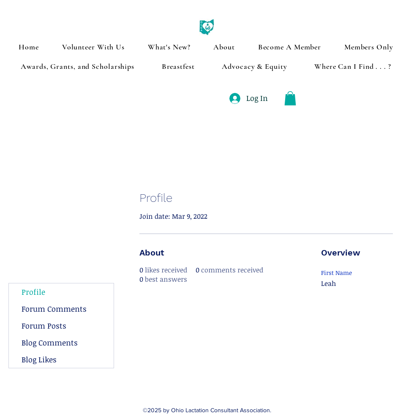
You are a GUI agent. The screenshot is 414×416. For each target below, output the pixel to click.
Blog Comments (50, 342)
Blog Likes (39, 359)
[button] (290, 98)
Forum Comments (54, 309)
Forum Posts (44, 326)
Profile (33, 292)
